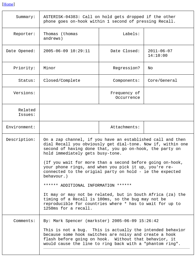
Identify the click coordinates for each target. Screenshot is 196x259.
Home (8, 4)
